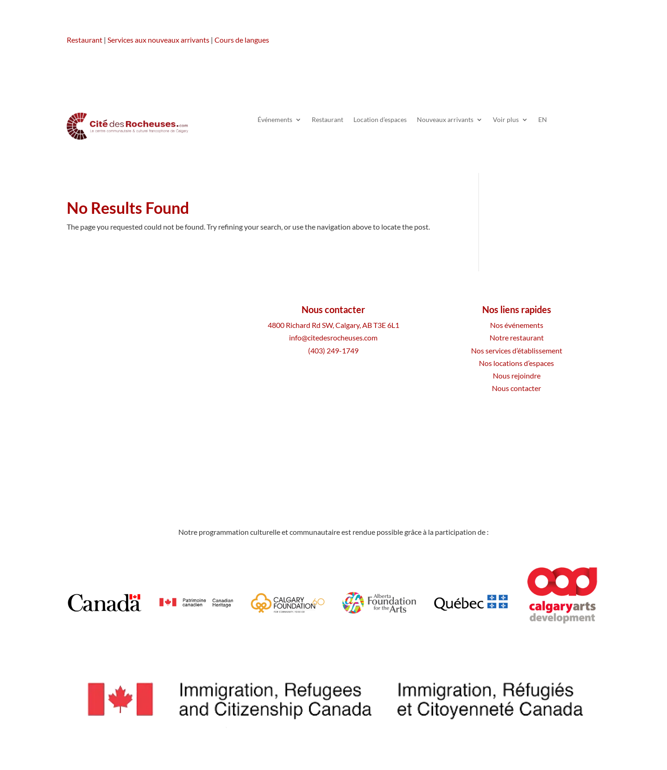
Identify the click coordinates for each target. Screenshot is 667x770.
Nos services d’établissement (516, 350)
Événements (275, 119)
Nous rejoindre (517, 375)
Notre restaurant (517, 337)
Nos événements (516, 325)
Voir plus (506, 119)
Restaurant (84, 39)
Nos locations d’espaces (516, 363)
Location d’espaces (380, 119)
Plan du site (352, 452)
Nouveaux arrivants (445, 119)
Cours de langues (241, 39)
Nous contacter (516, 388)
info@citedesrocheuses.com (333, 337)
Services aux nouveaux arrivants (158, 39)
